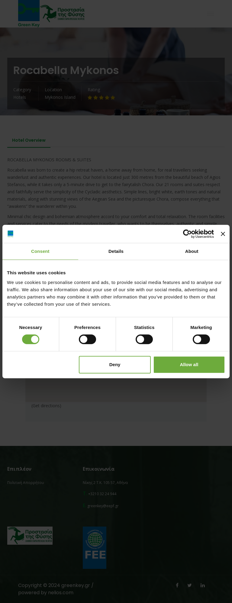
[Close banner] (223, 234)
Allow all (189, 364)
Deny (115, 364)
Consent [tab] (40, 251)
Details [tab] (116, 251)
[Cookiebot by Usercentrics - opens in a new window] (187, 233)
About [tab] (191, 251)
